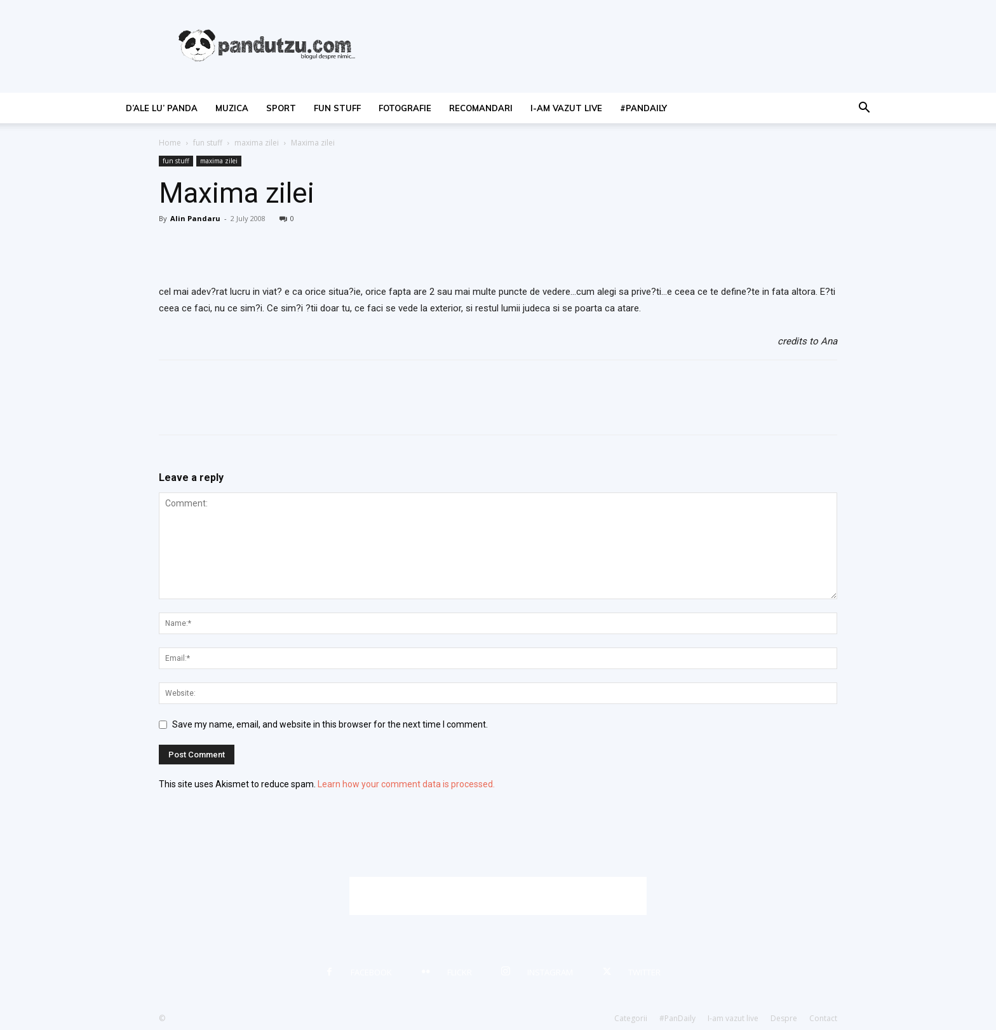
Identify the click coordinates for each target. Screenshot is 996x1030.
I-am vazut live (566, 108)
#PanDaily (643, 108)
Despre (784, 1018)
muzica (231, 108)
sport (281, 108)
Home (170, 142)
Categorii (630, 1018)
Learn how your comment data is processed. (406, 784)
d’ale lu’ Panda (162, 108)
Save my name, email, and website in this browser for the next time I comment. (330, 724)
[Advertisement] (498, 896)
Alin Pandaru (195, 218)
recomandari (481, 108)
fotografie (405, 108)
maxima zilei (256, 142)
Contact (823, 1018)
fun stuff (337, 108)
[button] (864, 109)
